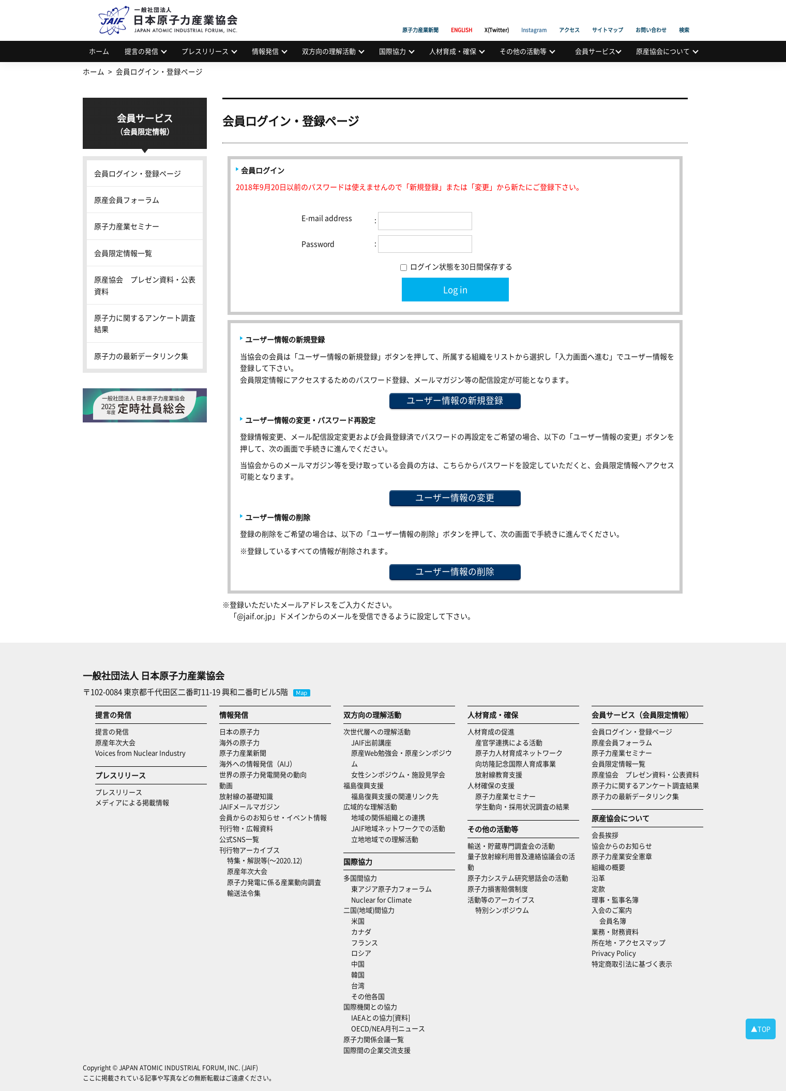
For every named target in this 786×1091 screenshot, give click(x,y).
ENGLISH (461, 18)
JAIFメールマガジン (249, 806)
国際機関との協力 (370, 1006)
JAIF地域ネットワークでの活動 (398, 828)
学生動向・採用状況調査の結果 (525, 806)
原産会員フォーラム (126, 199)
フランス (364, 942)
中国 (358, 963)
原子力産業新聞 (420, 18)
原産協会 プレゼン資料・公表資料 (144, 285)
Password (318, 243)
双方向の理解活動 (329, 51)
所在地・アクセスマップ (629, 942)
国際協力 (392, 51)
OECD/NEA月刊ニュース (388, 1028)
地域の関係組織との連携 (388, 817)
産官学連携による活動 (508, 742)
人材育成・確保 (452, 51)
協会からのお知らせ (622, 846)
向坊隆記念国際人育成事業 (515, 763)
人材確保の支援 (491, 785)
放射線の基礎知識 (246, 796)
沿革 (598, 878)
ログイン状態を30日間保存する (456, 266)
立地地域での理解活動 (384, 839)
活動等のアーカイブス (501, 899)
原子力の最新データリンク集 (141, 356)
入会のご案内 (612, 910)
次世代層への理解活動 (377, 731)
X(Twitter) (496, 18)
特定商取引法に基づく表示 (632, 963)
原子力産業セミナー (126, 226)
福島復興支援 (363, 785)
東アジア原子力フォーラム (391, 888)
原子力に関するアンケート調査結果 (144, 323)
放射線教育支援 (498, 774)
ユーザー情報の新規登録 (454, 400)
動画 (226, 785)
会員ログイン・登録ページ (137, 173)
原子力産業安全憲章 (622, 856)
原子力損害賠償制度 (497, 888)
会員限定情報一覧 (123, 253)
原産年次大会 (115, 742)
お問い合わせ (651, 18)
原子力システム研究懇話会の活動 (517, 878)
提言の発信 (141, 51)
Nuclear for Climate (381, 899)
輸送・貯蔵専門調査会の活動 (511, 846)
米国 (358, 921)
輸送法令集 (244, 893)
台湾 (358, 985)
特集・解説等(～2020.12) (264, 860)
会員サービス (595, 51)
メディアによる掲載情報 (132, 802)
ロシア (361, 953)
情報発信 (265, 51)
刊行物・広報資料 (246, 828)
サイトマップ (607, 18)
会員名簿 (612, 921)
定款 (598, 888)
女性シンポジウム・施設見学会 (398, 774)
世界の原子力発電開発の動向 (263, 774)
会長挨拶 (605, 835)
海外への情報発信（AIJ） (257, 763)
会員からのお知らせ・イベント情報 (273, 817)
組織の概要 (608, 867)
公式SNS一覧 (239, 839)
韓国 (358, 974)
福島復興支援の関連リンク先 (395, 796)
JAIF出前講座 (371, 742)
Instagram (534, 18)
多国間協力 (360, 878)
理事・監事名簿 (615, 899)
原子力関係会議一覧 (373, 1039)
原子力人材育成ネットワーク (519, 752)
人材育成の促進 (491, 731)
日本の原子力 (239, 731)
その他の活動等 (523, 51)
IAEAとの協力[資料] (380, 1017)
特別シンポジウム (502, 910)
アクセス (569, 18)
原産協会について (663, 51)
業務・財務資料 (615, 931)
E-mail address (326, 218)
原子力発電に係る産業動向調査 (274, 882)
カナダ (361, 931)
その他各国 (368, 996)
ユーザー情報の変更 (454, 497)
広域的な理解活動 (370, 806)
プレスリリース (205, 51)
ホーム (99, 51)
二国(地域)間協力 (369, 910)
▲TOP (760, 1029)
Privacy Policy (614, 953)
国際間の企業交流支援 (377, 1050)
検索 (684, 18)
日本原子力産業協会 (173, 8)
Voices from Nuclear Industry (140, 752)
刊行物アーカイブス (249, 850)
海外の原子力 (239, 742)
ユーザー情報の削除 (454, 571)
